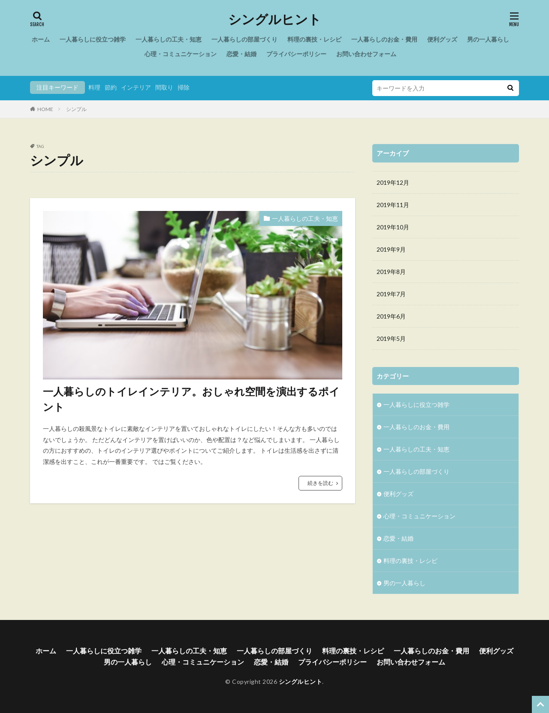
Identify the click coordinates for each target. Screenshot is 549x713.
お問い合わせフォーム (366, 53)
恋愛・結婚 (241, 53)
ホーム (41, 39)
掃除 (184, 87)
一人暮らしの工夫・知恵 (169, 39)
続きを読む (320, 483)
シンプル (76, 109)
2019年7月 (391, 294)
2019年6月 (391, 316)
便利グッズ (442, 39)
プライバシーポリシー (296, 53)
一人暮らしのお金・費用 (384, 39)
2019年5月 (391, 338)
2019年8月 (391, 271)
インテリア (136, 87)
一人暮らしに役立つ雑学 (93, 39)
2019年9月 (391, 249)
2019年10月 (393, 227)
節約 (111, 87)
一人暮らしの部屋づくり (244, 39)
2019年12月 (393, 182)
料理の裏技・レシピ (314, 39)
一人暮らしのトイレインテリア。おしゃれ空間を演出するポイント (191, 399)
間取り (164, 87)
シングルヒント (274, 19)
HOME (45, 109)
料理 (94, 87)
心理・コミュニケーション (181, 53)
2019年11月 (393, 204)
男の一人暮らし (488, 39)
